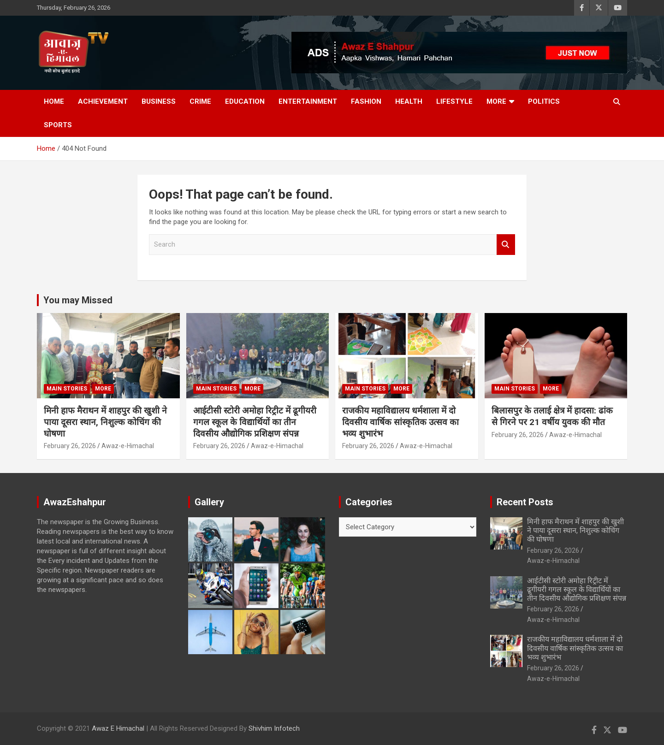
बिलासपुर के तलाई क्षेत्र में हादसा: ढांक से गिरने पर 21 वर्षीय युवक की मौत (552, 416)
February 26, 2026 (70, 445)
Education (245, 101)
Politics (544, 101)
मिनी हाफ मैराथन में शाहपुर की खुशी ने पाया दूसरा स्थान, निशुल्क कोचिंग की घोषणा (105, 421)
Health (408, 101)
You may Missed (78, 300)
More (496, 101)
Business (159, 101)
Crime (200, 101)
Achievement (103, 101)
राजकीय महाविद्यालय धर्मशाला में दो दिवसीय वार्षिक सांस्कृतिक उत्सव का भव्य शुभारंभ (400, 421)
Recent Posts (525, 502)
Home (54, 101)
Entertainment (308, 101)
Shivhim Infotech (274, 728)
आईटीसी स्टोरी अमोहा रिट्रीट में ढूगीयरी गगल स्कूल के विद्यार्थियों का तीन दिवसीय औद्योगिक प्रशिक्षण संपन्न (254, 421)
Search (506, 244)
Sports (58, 125)
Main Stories (67, 388)
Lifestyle (454, 101)
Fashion (366, 101)
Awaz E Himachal (118, 728)
